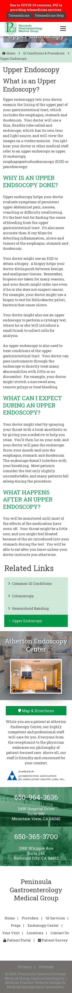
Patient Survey (53, 940)
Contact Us (59, 933)
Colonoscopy (21, 596)
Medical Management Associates (35, 987)
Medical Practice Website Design (33, 982)
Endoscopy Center (43, 925)
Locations (35, 933)
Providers (30, 918)
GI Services (55, 918)
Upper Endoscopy (25, 621)
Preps (16, 925)
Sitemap (46, 966)
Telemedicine (19, 15)
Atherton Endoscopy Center (36, 645)
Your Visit (11, 933)
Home (8, 53)
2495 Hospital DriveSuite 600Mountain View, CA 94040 (36, 813)
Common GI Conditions (30, 583)
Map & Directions (36, 710)
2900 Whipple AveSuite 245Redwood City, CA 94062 (36, 853)
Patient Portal (17, 940)
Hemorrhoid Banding (28, 608)
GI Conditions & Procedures (44, 53)
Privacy (25, 966)
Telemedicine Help (49, 15)
